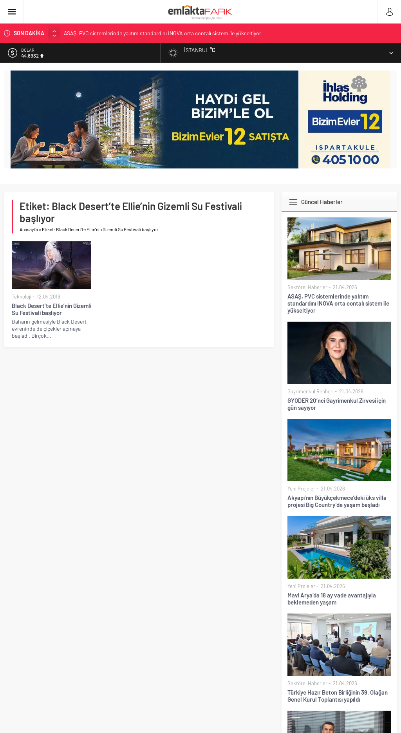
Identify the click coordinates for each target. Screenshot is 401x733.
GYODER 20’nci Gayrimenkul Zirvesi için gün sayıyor (336, 404)
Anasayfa (29, 229)
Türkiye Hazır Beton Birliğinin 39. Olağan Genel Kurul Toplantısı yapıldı (337, 696)
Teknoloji (21, 296)
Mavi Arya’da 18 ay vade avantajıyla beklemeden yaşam (331, 599)
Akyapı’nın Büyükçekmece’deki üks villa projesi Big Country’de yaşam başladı (337, 501)
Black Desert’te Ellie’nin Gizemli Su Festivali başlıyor (51, 309)
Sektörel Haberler (307, 287)
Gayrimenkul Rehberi (310, 391)
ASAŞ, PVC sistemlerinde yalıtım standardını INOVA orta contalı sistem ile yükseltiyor (162, 33)
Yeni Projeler (301, 488)
